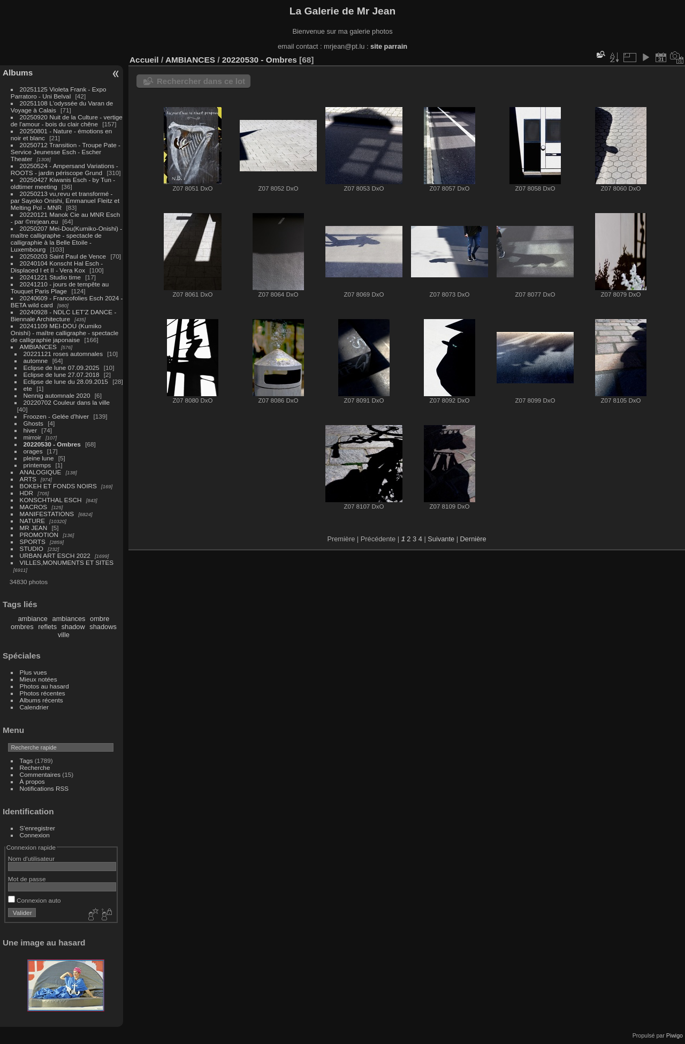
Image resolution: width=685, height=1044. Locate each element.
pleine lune (39, 458)
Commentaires (40, 774)
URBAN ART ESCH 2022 (55, 555)
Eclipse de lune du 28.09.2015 (66, 381)
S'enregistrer (37, 827)
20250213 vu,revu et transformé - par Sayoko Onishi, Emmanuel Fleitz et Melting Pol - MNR (65, 200)
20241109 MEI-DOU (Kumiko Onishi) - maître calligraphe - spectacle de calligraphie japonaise (64, 332)
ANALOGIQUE (41, 471)
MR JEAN (34, 527)
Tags (26, 760)
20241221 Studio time (51, 277)
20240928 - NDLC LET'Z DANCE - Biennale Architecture (64, 315)
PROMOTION (39, 534)
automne (36, 360)
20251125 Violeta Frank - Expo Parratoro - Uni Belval (58, 93)
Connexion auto (34, 900)
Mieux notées (38, 679)
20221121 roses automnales (63, 353)
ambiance (33, 619)
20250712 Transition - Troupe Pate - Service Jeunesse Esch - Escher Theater (65, 151)
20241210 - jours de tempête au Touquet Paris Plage (60, 287)
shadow (73, 627)
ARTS (28, 478)
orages (33, 451)
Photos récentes (42, 693)
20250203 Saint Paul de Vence (63, 256)
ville (64, 635)
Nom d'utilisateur (31, 858)
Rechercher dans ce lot (201, 81)
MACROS (34, 506)
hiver (30, 430)
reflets (47, 627)
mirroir (32, 437)
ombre (99, 619)
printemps (37, 465)
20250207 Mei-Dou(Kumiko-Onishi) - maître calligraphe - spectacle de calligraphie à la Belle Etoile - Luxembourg (66, 239)
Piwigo (674, 1035)
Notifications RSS (44, 788)
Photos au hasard (44, 686)
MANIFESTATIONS (47, 513)
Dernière (473, 539)
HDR (27, 492)
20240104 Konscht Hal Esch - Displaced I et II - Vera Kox (57, 267)
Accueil (144, 59)
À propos (32, 781)
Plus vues (33, 672)
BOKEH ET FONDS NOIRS (58, 485)
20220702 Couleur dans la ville (67, 402)
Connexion (35, 834)
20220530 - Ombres (52, 444)
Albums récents (41, 700)
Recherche (35, 767)
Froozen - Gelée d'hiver (56, 416)
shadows (103, 627)
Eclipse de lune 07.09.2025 (62, 367)
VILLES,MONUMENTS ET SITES (67, 562)
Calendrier (34, 706)
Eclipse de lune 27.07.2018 (62, 374)
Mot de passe (27, 878)
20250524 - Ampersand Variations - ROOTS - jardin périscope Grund (64, 169)
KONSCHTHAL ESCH (51, 499)
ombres (22, 627)
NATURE (32, 520)
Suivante (441, 539)
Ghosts (33, 423)
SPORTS (32, 541)
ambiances (69, 619)
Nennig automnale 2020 (57, 395)
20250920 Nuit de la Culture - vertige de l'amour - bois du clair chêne (67, 120)
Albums (18, 72)
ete (28, 388)
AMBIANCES (38, 346)
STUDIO (31, 548)
